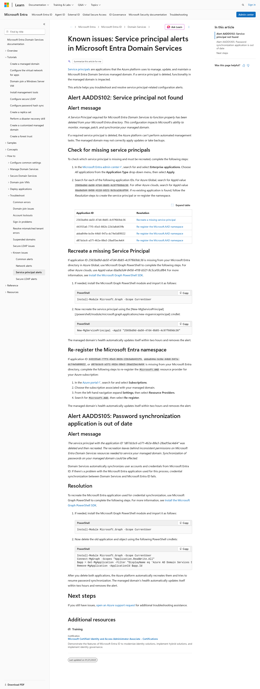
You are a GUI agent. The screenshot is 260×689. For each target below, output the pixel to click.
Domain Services (137, 26)
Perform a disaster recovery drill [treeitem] (27, 118)
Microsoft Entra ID (111, 26)
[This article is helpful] (244, 65)
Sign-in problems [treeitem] (22, 221)
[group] (133, 561)
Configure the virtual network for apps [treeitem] (26, 72)
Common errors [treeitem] (22, 202)
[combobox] (24, 32)
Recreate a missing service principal (156, 219)
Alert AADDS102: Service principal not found (230, 35)
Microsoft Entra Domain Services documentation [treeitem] (25, 42)
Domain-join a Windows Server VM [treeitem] (27, 83)
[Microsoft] (6, 5)
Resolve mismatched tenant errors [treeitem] (28, 231)
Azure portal (90, 382)
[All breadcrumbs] (71, 27)
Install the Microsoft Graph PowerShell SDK (116, 275)
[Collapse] (44, 24)
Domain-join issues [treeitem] (23, 208)
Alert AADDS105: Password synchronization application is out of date (235, 45)
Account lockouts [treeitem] (22, 215)
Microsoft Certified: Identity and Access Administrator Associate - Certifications (113, 638)
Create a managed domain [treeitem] (24, 63)
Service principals (79, 69)
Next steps (222, 53)
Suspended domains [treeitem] (24, 239)
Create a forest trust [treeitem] (21, 136)
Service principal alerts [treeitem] (29, 272)
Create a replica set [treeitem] (20, 112)
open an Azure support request (115, 605)
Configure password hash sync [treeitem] (27, 105)
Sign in (252, 4)
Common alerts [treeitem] (24, 259)
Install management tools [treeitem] (24, 92)
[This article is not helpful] (248, 65)
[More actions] (189, 27)
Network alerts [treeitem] (24, 265)
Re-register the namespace (159, 226)
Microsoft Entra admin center (101, 167)
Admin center (246, 14)
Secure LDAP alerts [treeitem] (26, 279)
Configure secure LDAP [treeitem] (23, 99)
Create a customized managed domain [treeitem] (27, 127)
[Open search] (243, 5)
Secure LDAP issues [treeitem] (24, 246)
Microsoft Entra (87, 26)
